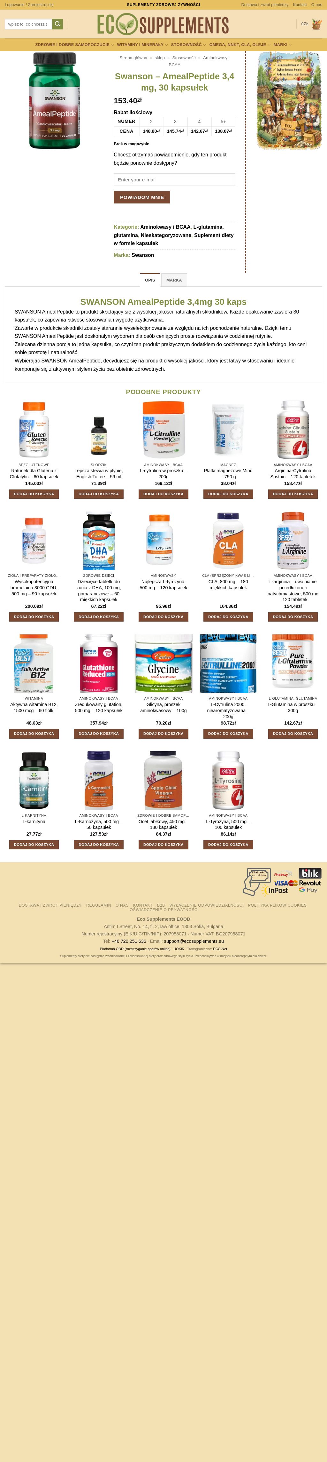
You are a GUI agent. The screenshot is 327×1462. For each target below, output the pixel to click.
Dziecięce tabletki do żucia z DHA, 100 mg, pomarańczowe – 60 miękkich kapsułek (99, 590)
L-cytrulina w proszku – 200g (163, 473)
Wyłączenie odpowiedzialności (207, 905)
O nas (316, 4)
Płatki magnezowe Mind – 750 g (228, 473)
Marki (283, 45)
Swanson (143, 255)
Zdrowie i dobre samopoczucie (74, 45)
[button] (29, 5)
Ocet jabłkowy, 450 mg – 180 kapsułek (164, 824)
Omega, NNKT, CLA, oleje (239, 45)
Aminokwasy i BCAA (165, 227)
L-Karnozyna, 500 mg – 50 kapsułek (99, 824)
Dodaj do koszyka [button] (34, 494)
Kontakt (300, 4)
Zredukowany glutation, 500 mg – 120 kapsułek (99, 707)
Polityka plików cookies (277, 905)
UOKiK (178, 949)
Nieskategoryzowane (166, 235)
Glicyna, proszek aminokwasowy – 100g (163, 707)
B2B (161, 905)
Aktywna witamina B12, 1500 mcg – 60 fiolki (34, 707)
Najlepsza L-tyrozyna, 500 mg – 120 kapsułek (163, 584)
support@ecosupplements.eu (194, 941)
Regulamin (98, 905)
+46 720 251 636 (128, 941)
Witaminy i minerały (142, 45)
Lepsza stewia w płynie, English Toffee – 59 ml (99, 473)
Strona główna (133, 57)
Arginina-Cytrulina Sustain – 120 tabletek (293, 473)
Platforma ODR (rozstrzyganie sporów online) (135, 949)
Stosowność (188, 45)
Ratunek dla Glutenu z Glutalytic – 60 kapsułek (34, 473)
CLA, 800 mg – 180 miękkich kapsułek (228, 584)
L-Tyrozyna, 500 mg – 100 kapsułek (228, 824)
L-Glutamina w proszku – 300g (293, 707)
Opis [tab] (150, 280)
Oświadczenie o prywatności (164, 910)
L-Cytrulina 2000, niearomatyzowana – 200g (228, 710)
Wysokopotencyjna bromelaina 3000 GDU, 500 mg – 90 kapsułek (34, 587)
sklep (160, 57)
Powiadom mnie (142, 197)
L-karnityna (34, 821)
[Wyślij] (57, 24)
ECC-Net (220, 949)
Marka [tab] (174, 280)
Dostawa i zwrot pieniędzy (265, 4)
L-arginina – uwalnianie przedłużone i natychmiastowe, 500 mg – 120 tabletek (293, 590)
